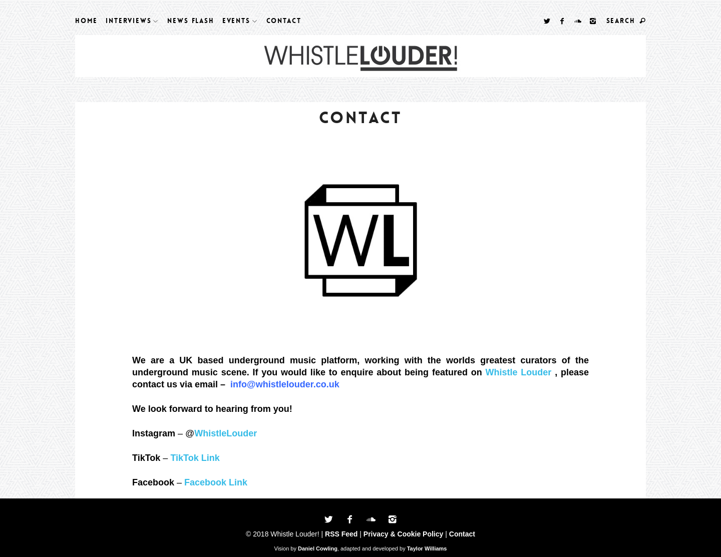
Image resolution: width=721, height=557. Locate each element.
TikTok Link (194, 458)
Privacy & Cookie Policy (404, 534)
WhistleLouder (225, 433)
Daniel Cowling (317, 548)
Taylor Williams (427, 548)
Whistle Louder (519, 372)
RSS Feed (341, 534)
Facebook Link (215, 482)
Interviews (128, 21)
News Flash (190, 21)
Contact (283, 21)
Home (86, 21)
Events (236, 21)
